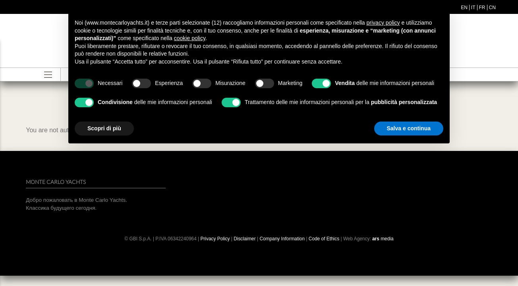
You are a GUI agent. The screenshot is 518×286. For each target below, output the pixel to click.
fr (482, 7)
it (473, 7)
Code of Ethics (324, 239)
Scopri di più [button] (104, 128)
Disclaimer (245, 239)
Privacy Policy (215, 239)
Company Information (282, 239)
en (464, 7)
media (383, 239)
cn (492, 7)
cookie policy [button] (189, 38)
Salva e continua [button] (409, 128)
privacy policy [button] (383, 22)
